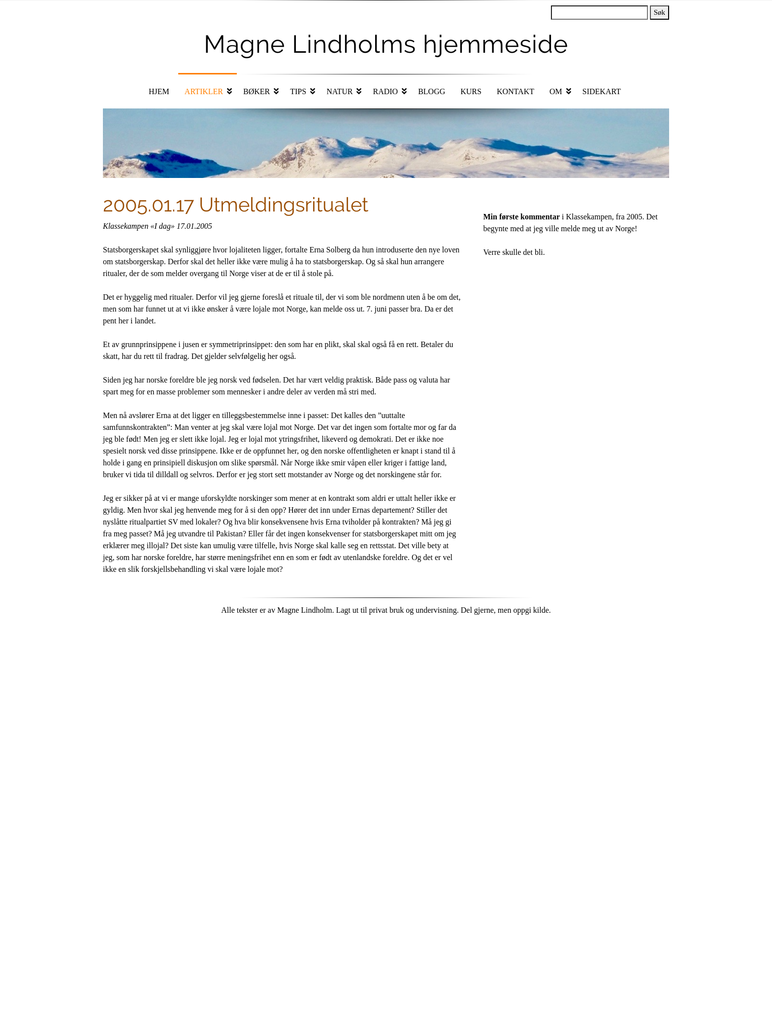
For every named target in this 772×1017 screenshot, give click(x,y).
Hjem (159, 91)
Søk (659, 12)
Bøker (256, 91)
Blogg (431, 91)
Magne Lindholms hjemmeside (386, 44)
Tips (298, 91)
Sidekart (601, 91)
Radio (385, 91)
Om (555, 91)
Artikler (204, 91)
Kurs (471, 91)
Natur (339, 91)
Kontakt (515, 91)
